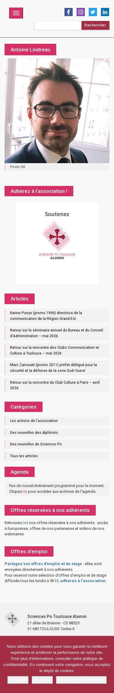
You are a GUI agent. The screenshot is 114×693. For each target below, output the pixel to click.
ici (25, 491)
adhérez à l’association (82, 580)
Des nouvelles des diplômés (34, 433)
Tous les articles (24, 456)
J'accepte (18, 680)
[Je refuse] (106, 664)
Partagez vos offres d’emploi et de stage (43, 563)
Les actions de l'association (34, 421)
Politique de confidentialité (81, 680)
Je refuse (42, 680)
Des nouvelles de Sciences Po (36, 444)
